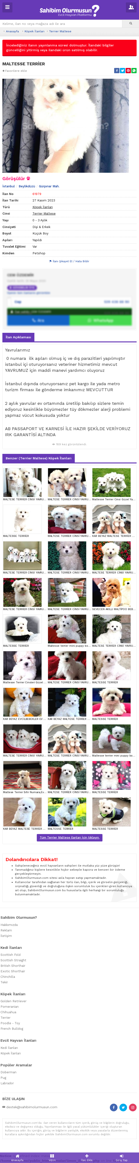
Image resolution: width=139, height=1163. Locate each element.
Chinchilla (7, 977)
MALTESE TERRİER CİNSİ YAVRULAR (25, 572)
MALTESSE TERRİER (16, 536)
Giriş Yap (121, 1158)
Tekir (4, 982)
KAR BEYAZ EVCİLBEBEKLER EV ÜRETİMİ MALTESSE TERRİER (42, 719)
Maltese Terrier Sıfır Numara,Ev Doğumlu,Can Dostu (37, 792)
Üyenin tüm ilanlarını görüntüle (28, 293)
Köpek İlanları (34, 31)
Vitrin (52, 1158)
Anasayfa (12, 31)
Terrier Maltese (60, 31)
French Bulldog (11, 1028)
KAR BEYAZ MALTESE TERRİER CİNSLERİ (73, 719)
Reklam (6, 930)
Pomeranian (9, 1006)
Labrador (7, 1083)
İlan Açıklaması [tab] (18, 337)
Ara (38, 320)
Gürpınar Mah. (49, 186)
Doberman (8, 1072)
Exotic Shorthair (12, 971)
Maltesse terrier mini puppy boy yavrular (74, 645)
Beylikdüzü (27, 186)
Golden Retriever (13, 1001)
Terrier (5, 1017)
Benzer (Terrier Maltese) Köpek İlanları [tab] (38, 458)
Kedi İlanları (9, 1048)
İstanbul (8, 186)
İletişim (6, 936)
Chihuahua (8, 1012)
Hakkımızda (9, 925)
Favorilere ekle (14, 70)
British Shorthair (12, 966)
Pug (3, 1078)
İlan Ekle (87, 1158)
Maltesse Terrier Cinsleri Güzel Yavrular (28, 682)
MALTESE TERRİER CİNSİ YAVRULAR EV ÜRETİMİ (33, 499)
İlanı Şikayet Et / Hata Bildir (69, 261)
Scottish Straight (13, 960)
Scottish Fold (10, 955)
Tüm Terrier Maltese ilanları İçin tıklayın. (70, 837)
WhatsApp (100, 320)
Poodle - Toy (10, 1023)
